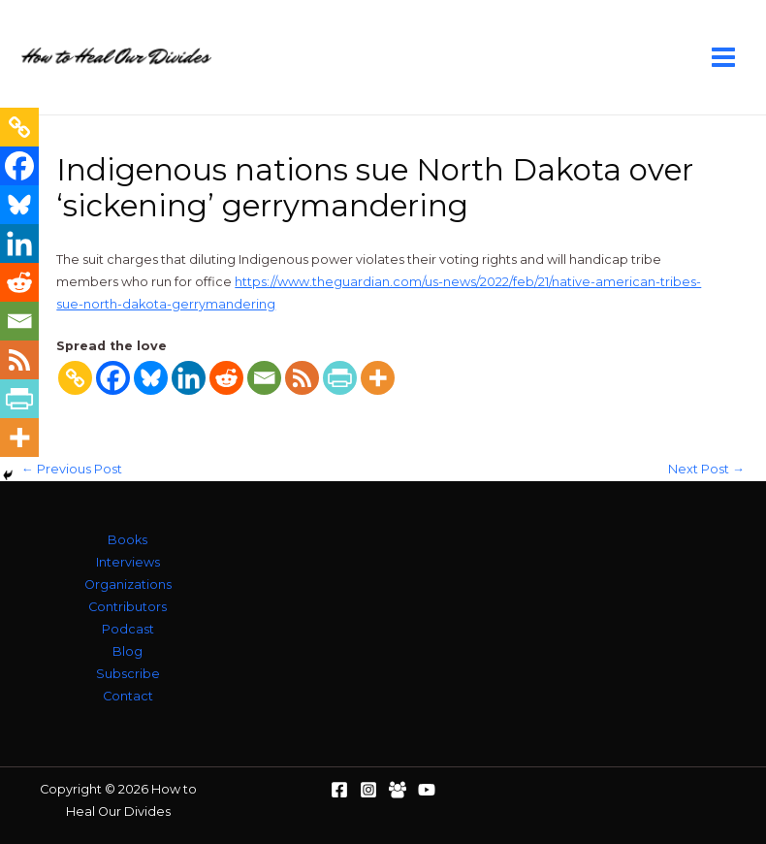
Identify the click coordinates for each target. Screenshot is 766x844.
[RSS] (302, 378)
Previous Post (71, 470)
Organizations (128, 584)
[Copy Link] (75, 378)
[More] (378, 378)
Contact (128, 696)
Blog (127, 651)
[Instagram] (368, 789)
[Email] (264, 378)
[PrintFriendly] (340, 378)
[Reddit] (226, 378)
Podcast (128, 629)
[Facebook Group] (397, 789)
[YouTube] (426, 789)
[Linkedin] (189, 378)
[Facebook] (113, 378)
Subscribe (128, 673)
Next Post (706, 470)
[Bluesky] (151, 378)
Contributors (127, 607)
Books (127, 540)
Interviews (128, 562)
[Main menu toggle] (724, 57)
